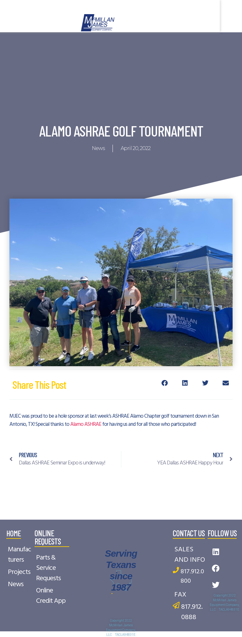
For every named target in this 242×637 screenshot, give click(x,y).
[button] (165, 383)
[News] (20, 584)
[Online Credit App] (51, 596)
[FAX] (190, 595)
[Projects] (20, 572)
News (98, 148)
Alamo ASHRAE (85, 424)
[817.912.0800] (190, 576)
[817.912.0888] (190, 612)
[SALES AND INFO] (190, 554)
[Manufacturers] (20, 554)
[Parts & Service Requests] (51, 568)
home (13, 533)
